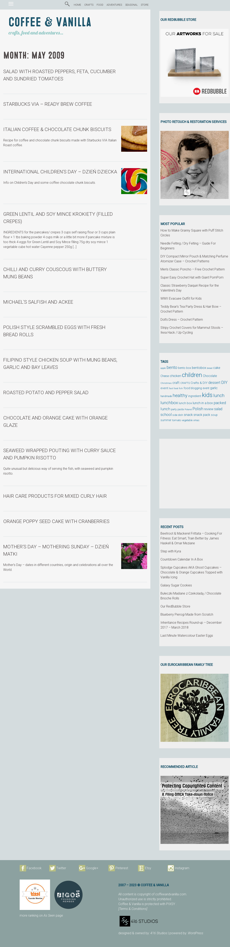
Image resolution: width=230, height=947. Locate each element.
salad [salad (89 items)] (218, 409)
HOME (77, 4)
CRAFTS (88, 4)
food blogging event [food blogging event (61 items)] (196, 388)
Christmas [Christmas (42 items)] (166, 383)
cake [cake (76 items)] (216, 368)
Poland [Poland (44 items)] (188, 409)
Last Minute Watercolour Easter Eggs (186, 635)
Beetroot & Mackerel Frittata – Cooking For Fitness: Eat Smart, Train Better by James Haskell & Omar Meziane (191, 538)
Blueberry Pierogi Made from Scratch (186, 614)
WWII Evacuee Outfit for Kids (181, 298)
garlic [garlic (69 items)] (214, 388)
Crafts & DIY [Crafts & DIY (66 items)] (199, 383)
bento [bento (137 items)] (172, 367)
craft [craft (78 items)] (176, 383)
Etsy (148, 868)
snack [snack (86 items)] (188, 415)
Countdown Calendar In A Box (181, 559)
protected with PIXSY (160, 904)
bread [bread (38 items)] (209, 368)
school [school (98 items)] (166, 414)
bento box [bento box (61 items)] (184, 368)
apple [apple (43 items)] (163, 368)
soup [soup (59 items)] (214, 414)
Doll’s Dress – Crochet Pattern (181, 319)
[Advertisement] (194, 473)
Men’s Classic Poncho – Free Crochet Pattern (192, 269)
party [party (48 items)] (174, 409)
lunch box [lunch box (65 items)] (185, 403)
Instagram (182, 868)
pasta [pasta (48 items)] (181, 409)
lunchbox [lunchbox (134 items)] (169, 402)
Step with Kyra (170, 551)
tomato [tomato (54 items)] (176, 420)
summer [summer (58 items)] (165, 420)
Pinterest (122, 868)
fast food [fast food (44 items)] (173, 388)
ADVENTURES (114, 4)
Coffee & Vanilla (50, 22)
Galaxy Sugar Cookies (176, 585)
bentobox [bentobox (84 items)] (199, 368)
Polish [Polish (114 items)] (198, 409)
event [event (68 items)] (164, 388)
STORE (145, 4)
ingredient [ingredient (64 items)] (194, 396)
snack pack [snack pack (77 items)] (202, 415)
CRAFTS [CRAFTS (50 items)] (185, 382)
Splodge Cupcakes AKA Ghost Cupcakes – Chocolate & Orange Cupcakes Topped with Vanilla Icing (191, 572)
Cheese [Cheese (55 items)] (164, 376)
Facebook (34, 868)
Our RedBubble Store (175, 606)
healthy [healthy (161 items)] (180, 395)
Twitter (61, 868)
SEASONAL (131, 4)
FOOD (100, 4)
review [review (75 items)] (208, 409)
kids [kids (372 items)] (207, 395)
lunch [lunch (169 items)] (219, 395)
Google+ (92, 868)
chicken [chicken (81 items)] (175, 376)
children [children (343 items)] (192, 375)
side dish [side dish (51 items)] (177, 414)
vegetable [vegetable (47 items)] (187, 420)
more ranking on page (41, 915)
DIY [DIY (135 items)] (224, 382)
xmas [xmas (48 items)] (196, 420)
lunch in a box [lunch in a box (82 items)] (203, 403)
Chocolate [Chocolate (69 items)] (210, 376)
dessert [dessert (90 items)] (214, 383)
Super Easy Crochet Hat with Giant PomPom (192, 277)
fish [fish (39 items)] (181, 388)
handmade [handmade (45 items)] (166, 396)
